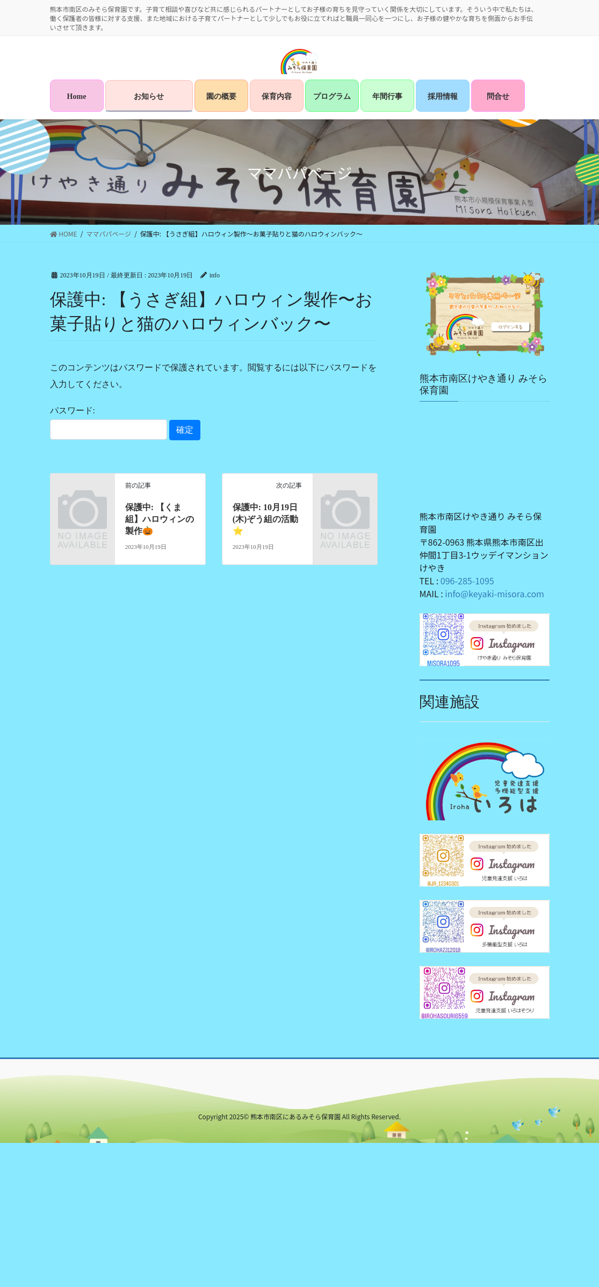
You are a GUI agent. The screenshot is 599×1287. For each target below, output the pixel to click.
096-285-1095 (467, 580)
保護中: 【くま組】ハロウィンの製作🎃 (159, 519)
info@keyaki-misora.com (494, 593)
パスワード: (108, 422)
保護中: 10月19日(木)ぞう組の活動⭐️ (266, 519)
